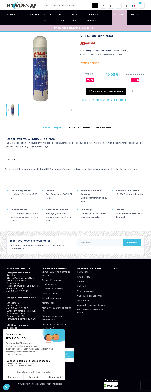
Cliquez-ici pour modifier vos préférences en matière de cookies (91, 309)
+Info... (124, 51)
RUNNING (10, 15)
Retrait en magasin (51, 298)
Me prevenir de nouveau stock (106, 91)
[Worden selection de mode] (126, 6)
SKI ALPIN (61, 18)
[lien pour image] (40, 68)
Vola (82, 51)
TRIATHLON (33, 15)
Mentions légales (54, 384)
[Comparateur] (119, 6)
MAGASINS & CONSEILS (92, 18)
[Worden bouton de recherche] (95, 5)
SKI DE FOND (74, 18)
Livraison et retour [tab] (79, 127)
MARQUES (133, 15)
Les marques (83, 277)
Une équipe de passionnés (89, 296)
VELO (21, 15)
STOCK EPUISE (90, 63)
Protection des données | (35, 384)
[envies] (111, 6)
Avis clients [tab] (103, 127)
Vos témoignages (85, 291)
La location (82, 286)
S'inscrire (132, 242)
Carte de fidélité (50, 293)
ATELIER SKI (47, 18)
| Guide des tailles (89, 100)
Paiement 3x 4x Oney (52, 288)
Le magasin (83, 272)
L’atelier (81, 281)
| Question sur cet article (113, 100)
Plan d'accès (12, 283)
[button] (103, 6)
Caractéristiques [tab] (51, 127)
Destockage (118, 15)
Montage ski (48, 303)
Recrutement (84, 300)
